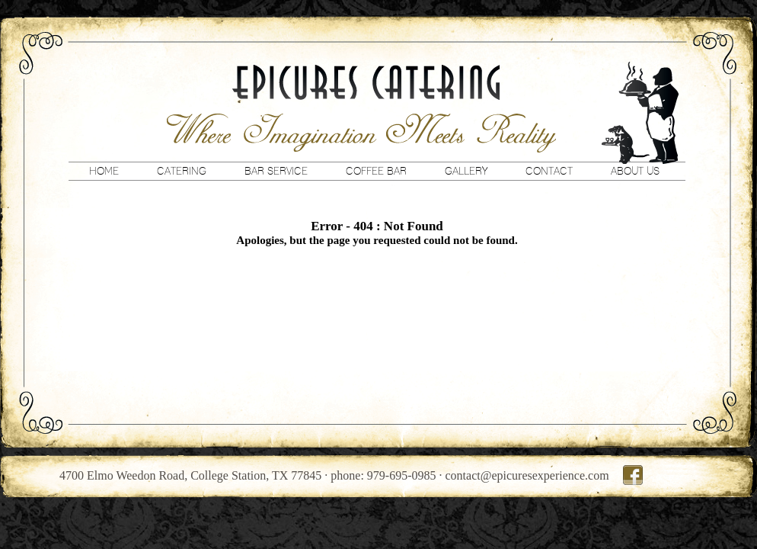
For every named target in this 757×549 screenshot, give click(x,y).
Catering (181, 171)
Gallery (466, 171)
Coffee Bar (376, 171)
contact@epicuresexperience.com (527, 475)
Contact (549, 171)
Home (104, 171)
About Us (635, 171)
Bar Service (276, 171)
